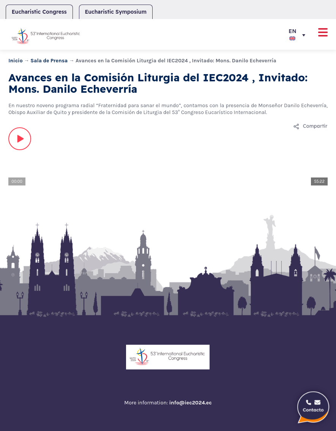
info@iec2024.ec (190, 402)
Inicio (15, 60)
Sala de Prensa (49, 60)
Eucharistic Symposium (116, 11)
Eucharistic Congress (39, 11)
